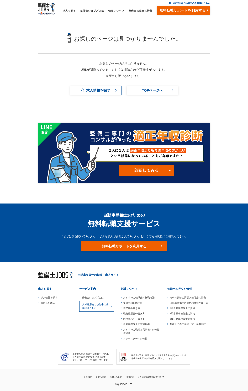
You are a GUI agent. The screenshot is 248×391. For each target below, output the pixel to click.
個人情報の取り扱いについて (151, 377)
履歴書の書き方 (131, 308)
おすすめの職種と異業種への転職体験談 (141, 331)
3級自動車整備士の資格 (182, 318)
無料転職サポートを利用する (124, 246)
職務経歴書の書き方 (134, 313)
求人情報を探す (49, 297)
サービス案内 (87, 288)
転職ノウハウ (116, 10)
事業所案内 (101, 377)
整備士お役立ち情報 (140, 10)
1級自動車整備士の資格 (182, 308)
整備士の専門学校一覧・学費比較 (188, 324)
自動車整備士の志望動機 (136, 324)
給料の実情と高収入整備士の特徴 (188, 297)
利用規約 (130, 377)
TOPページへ (152, 90)
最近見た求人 (48, 302)
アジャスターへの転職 (135, 338)
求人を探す (69, 10)
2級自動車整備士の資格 (182, 313)
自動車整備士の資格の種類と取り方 (189, 302)
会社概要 (88, 377)
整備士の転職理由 (133, 302)
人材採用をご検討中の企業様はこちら (191, 3)
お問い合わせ (116, 377)
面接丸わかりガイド (134, 318)
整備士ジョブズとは (92, 10)
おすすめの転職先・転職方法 (139, 297)
